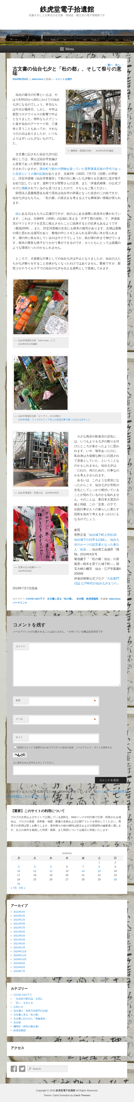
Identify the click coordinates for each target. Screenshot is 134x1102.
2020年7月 (19, 971)
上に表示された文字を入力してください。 (34, 762)
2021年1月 (19, 947)
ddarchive (37, 79)
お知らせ (18, 1006)
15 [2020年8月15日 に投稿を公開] (99, 870)
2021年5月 (19, 935)
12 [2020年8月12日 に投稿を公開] (50, 870)
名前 (18, 700)
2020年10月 (20, 959)
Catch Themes (82, 1095)
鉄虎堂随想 (92, 598)
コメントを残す (63, 79)
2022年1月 (19, 919)
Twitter (22, 1069)
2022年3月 (19, 915)
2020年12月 (20, 951)
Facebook (14, 1069)
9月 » (22, 887)
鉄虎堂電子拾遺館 (67, 9)
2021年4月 (19, 939)
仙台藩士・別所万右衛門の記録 (31, 1010)
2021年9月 (19, 923)
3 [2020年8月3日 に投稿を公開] (19, 866)
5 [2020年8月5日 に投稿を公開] (51, 866)
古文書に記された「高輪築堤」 (31, 1018)
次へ (119, 64)
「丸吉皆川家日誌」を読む (28, 998)
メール (19, 718)
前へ (108, 64)
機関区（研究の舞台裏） (27, 1026)
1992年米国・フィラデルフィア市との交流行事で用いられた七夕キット (54, 419)
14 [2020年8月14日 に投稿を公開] (83, 870)
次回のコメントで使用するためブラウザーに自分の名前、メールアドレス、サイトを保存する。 (65, 747)
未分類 (80, 598)
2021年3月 (19, 943)
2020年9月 (19, 963)
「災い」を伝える (23, 1002)
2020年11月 (20, 955)
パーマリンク (20, 602)
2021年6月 (19, 931)
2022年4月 (19, 911)
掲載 (25, 188)
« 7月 (14, 887)
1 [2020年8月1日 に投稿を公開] (99, 862)
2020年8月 (19, 967)
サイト (19, 737)
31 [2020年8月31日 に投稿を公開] (18, 883)
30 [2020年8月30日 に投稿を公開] (115, 879)
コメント (20, 646)
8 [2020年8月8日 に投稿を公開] (99, 866)
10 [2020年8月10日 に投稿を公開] (18, 870)
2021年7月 (19, 927)
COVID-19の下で (35, 598)
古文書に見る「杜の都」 (60, 598)
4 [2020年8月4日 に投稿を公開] (35, 866)
